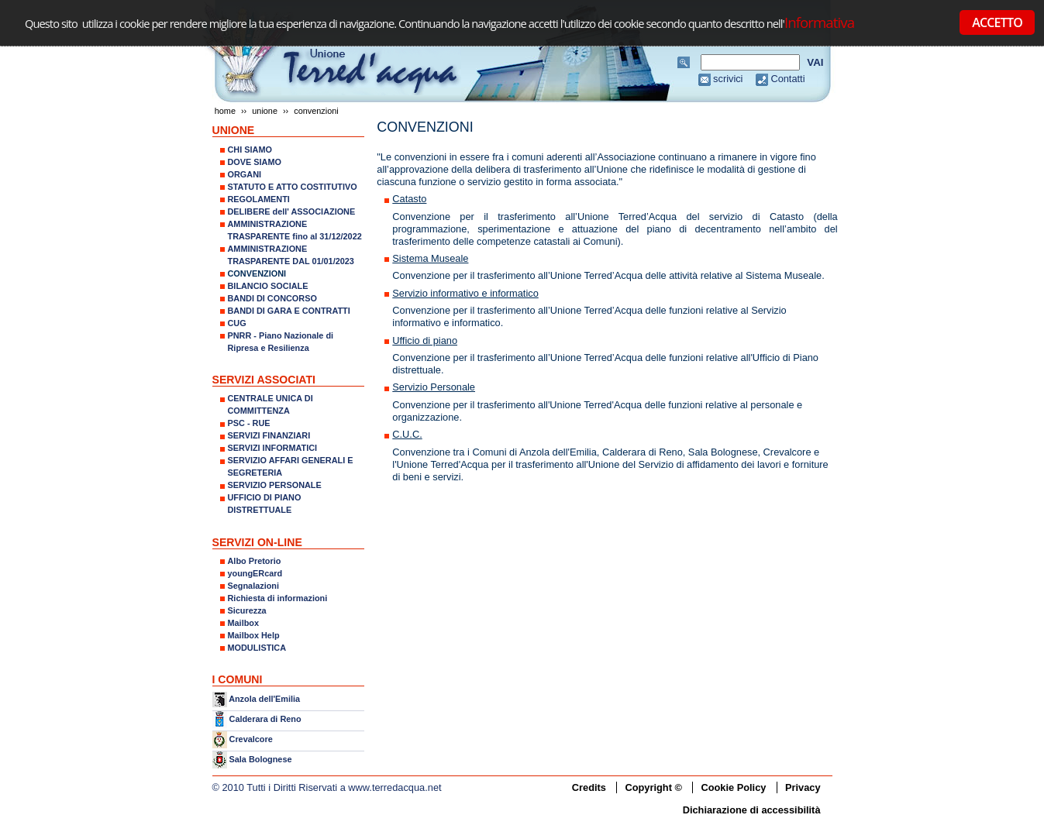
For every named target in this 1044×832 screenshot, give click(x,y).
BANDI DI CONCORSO (272, 298)
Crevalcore (251, 739)
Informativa (819, 22)
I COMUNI (237, 679)
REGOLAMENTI (259, 199)
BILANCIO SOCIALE (268, 286)
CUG (237, 323)
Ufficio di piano (424, 340)
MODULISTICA (257, 647)
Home (225, 110)
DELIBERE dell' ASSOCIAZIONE (292, 211)
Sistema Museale (430, 258)
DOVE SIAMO (255, 162)
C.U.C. (407, 434)
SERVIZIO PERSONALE (275, 485)
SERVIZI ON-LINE (257, 542)
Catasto (409, 199)
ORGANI (245, 174)
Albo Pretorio (254, 561)
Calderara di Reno (265, 718)
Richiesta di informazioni (278, 598)
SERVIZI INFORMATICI (273, 447)
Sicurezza (247, 610)
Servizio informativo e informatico (465, 293)
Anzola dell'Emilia (264, 698)
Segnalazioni (253, 585)
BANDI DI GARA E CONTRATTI (289, 310)
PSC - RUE (249, 423)
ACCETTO (997, 22)
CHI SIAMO (250, 149)
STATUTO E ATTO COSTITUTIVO (292, 186)
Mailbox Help (254, 635)
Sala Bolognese (260, 759)
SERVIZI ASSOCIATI (264, 379)
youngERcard (255, 573)
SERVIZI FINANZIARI (269, 435)
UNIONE (264, 110)
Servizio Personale (433, 387)
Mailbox (243, 622)
